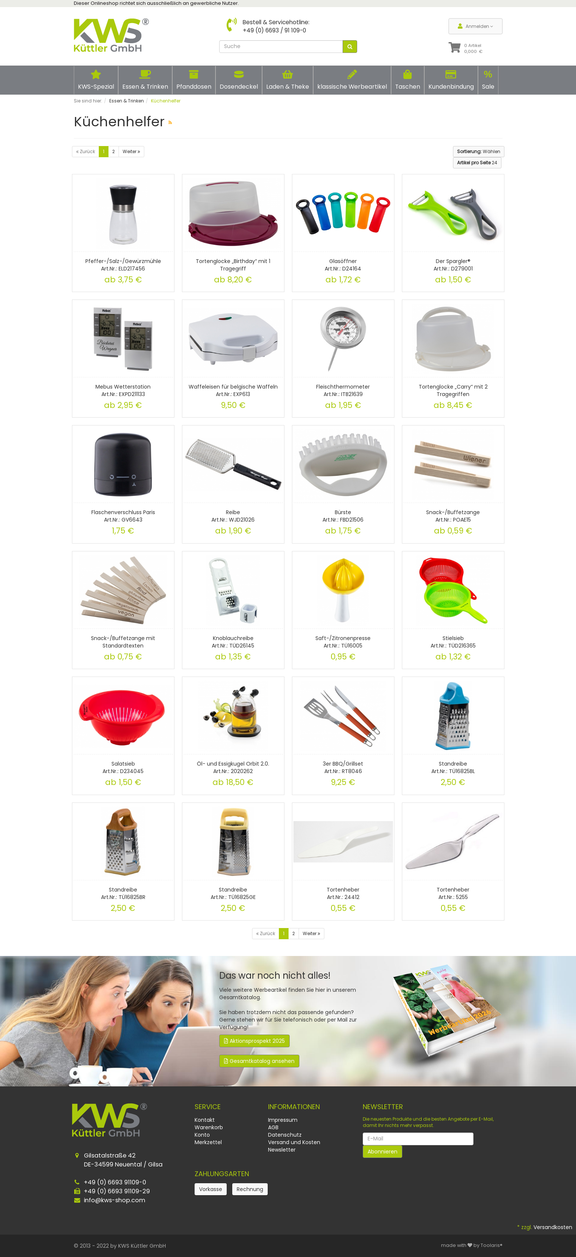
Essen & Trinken (145, 80)
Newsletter (282, 1149)
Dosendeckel (239, 80)
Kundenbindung (451, 80)
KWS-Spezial (96, 80)
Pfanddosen (193, 80)
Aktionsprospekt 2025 (254, 1041)
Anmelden (475, 26)
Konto (202, 1135)
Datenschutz (285, 1135)
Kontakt (205, 1120)
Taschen (407, 80)
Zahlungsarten (222, 1173)
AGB (273, 1127)
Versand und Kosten (294, 1142)
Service (208, 1106)
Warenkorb (209, 1127)
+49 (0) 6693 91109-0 (115, 1182)
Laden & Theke (287, 80)
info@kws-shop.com (114, 1200)
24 (477, 162)
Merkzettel (208, 1142)
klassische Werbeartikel (352, 80)
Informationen (294, 1106)
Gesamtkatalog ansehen (259, 1061)
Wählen (478, 151)
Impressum (283, 1120)
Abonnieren (382, 1151)
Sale (488, 80)
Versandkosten (552, 1227)
